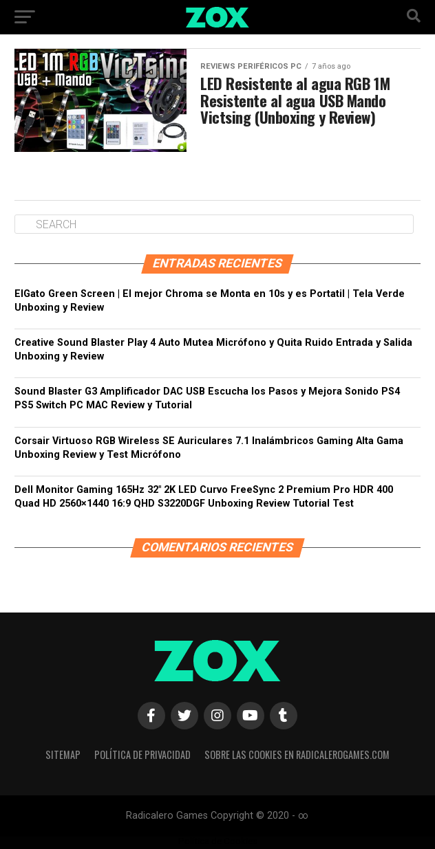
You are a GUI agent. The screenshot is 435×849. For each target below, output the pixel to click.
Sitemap (63, 754)
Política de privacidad (142, 754)
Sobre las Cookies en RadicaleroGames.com (297, 754)
